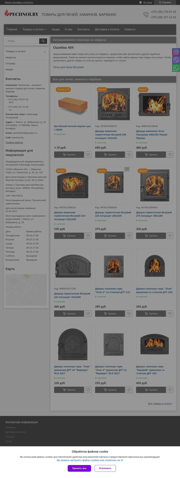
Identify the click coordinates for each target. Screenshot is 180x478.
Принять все (79, 468)
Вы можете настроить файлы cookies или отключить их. (89, 460)
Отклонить (105, 468)
